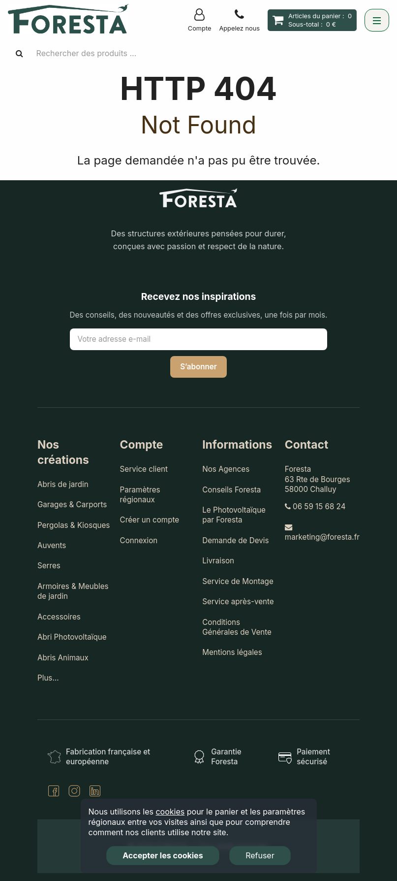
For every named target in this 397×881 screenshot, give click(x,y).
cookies (169, 811)
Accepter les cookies (162, 855)
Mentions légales (232, 652)
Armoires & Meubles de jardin (73, 591)
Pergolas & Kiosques (73, 525)
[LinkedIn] (95, 792)
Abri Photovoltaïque (72, 637)
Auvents (51, 545)
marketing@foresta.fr (322, 532)
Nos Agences (225, 469)
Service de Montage (238, 581)
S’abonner (198, 366)
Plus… (48, 678)
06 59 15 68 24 (315, 506)
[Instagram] (74, 792)
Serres (49, 565)
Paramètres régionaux (140, 494)
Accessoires (59, 616)
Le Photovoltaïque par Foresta (234, 514)
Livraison (218, 560)
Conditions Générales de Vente (237, 627)
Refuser (260, 855)
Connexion (139, 540)
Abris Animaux (63, 657)
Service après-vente (238, 601)
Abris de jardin (63, 484)
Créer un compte (150, 519)
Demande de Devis (235, 540)
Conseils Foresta (231, 489)
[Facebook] (53, 792)
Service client (144, 469)
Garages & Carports (72, 504)
